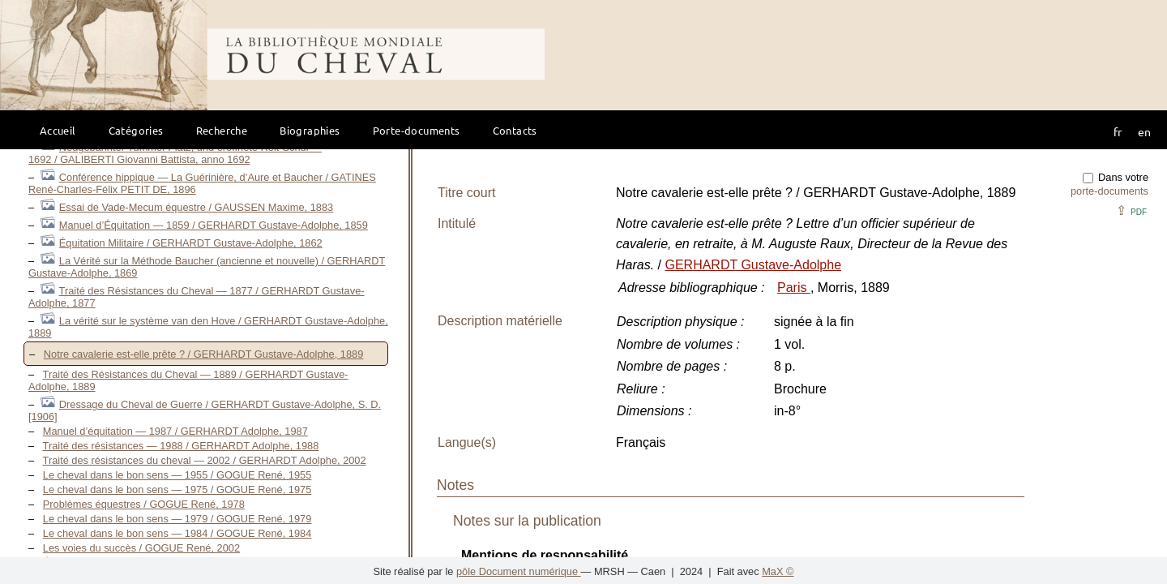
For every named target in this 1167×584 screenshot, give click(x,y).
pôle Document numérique (518, 571)
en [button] (1144, 131)
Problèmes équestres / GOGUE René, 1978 (144, 504)
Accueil (58, 130)
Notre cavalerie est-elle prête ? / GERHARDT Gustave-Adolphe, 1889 (204, 354)
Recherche (222, 130)
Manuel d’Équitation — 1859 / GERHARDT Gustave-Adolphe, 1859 (213, 225)
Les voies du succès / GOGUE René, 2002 (141, 548)
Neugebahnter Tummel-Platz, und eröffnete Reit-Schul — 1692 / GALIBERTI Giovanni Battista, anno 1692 (175, 153)
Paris (793, 287)
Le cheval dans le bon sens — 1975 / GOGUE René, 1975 (177, 489)
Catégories (136, 130)
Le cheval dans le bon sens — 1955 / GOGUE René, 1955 (177, 475)
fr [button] (1118, 131)
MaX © (777, 571)
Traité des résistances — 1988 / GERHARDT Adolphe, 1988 (181, 446)
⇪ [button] (1131, 210)
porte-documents (1109, 191)
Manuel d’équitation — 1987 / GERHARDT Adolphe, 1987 (175, 431)
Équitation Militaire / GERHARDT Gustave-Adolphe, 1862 (191, 243)
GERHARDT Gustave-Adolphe (753, 265)
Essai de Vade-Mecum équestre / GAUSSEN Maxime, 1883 (196, 207)
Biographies (310, 130)
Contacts (515, 130)
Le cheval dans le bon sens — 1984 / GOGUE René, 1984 (177, 533)
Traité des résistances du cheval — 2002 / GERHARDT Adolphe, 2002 (204, 460)
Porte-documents (416, 130)
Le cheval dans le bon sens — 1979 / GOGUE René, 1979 (177, 519)
